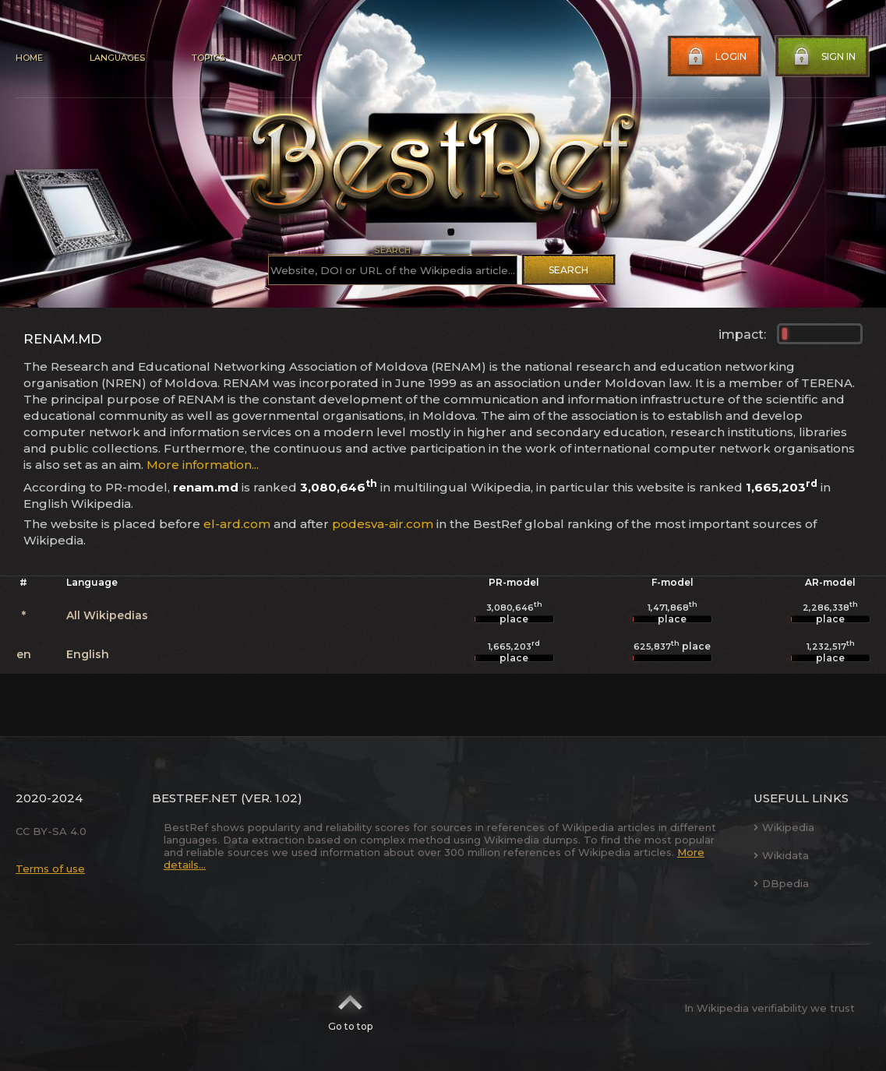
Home (29, 57)
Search (568, 270)
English (87, 654)
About (286, 57)
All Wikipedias (107, 615)
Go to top (350, 1008)
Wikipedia (784, 827)
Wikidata (781, 855)
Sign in (823, 57)
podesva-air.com (382, 523)
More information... (202, 464)
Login (715, 57)
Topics (208, 57)
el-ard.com (236, 523)
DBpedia (781, 883)
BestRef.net (195, 798)
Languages (117, 57)
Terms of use (50, 868)
